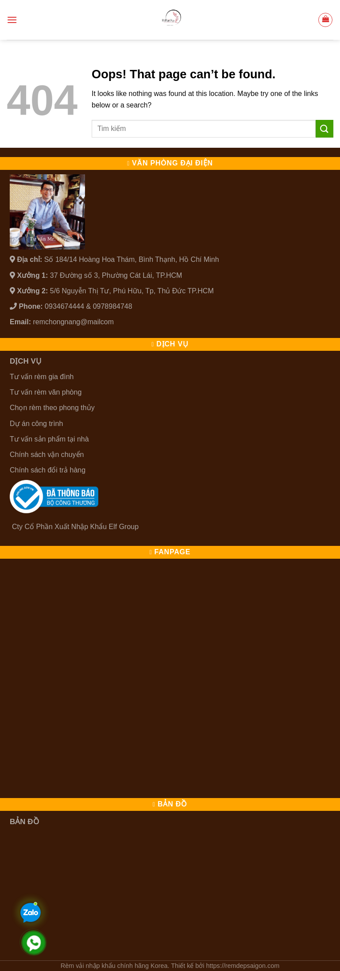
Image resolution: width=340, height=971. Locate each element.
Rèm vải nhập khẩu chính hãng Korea (114, 965)
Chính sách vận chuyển (47, 454)
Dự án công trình (36, 423)
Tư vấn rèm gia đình (42, 376)
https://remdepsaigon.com (243, 965)
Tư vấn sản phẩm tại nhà (49, 439)
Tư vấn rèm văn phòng (45, 392)
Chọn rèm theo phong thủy (52, 407)
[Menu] (12, 20)
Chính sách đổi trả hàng (47, 470)
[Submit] (324, 128)
